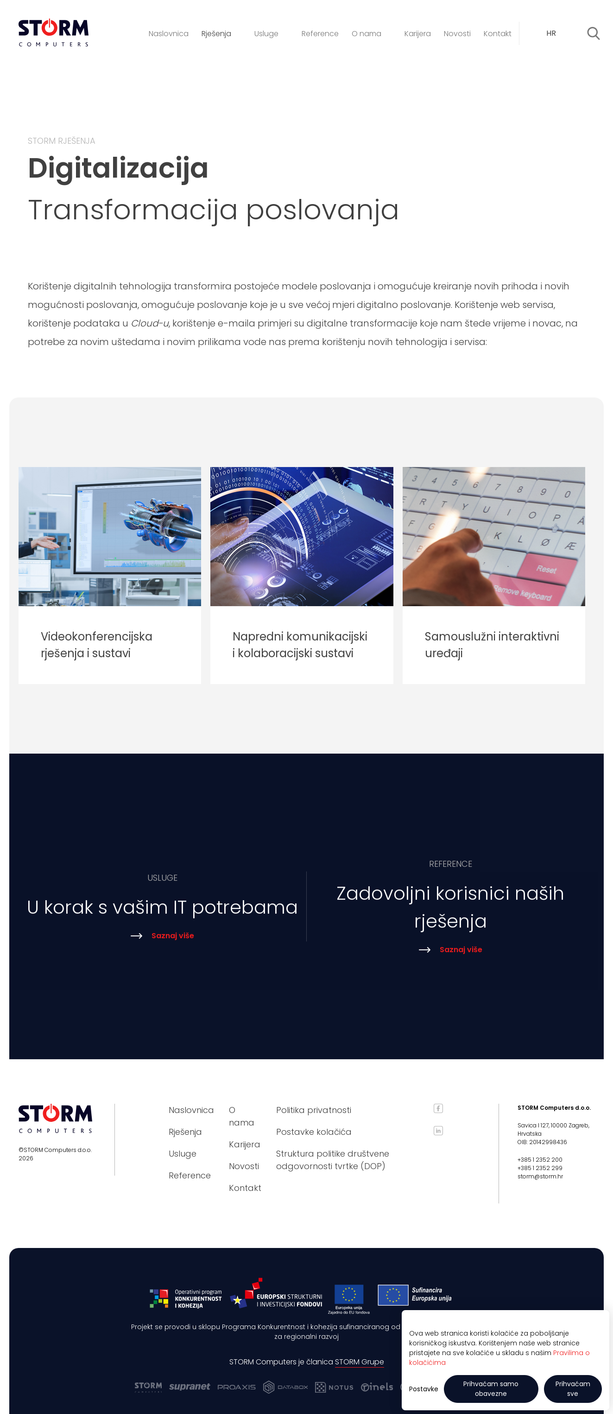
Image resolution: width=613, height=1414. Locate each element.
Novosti (457, 33)
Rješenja (221, 33)
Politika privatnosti (313, 1110)
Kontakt (498, 33)
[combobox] (557, 33)
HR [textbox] (551, 33)
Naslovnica (169, 33)
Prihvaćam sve (573, 1388)
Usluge (271, 33)
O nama (372, 33)
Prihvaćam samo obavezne (490, 1388)
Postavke (423, 1389)
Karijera (417, 33)
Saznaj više (162, 942)
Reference (320, 33)
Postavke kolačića (314, 1132)
